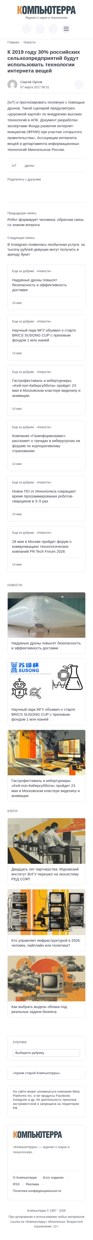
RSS (16, 1184)
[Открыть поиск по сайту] (53, 29)
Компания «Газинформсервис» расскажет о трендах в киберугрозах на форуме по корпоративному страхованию (46, 443)
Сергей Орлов (31, 82)
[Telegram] (34, 1163)
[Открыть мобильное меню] (66, 29)
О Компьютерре (25, 1177)
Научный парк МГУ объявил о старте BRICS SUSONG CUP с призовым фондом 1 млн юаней (44, 335)
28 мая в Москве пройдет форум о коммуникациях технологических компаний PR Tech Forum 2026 (41, 546)
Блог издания (53, 1177)
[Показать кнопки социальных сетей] (26, 29)
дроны (29, 165)
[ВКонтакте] (16, 1163)
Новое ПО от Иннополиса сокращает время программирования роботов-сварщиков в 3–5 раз (44, 496)
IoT (14, 165)
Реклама (32, 1184)
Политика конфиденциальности (37, 1191)
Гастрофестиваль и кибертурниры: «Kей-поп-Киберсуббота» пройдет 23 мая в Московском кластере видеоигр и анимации (46, 388)
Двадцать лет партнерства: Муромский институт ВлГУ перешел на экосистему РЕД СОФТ (45, 874)
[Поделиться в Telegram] (18, 187)
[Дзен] (44, 1163)
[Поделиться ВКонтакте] (10, 187)
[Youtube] (25, 1163)
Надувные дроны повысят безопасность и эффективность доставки (39, 285)
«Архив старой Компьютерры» (36, 1073)
